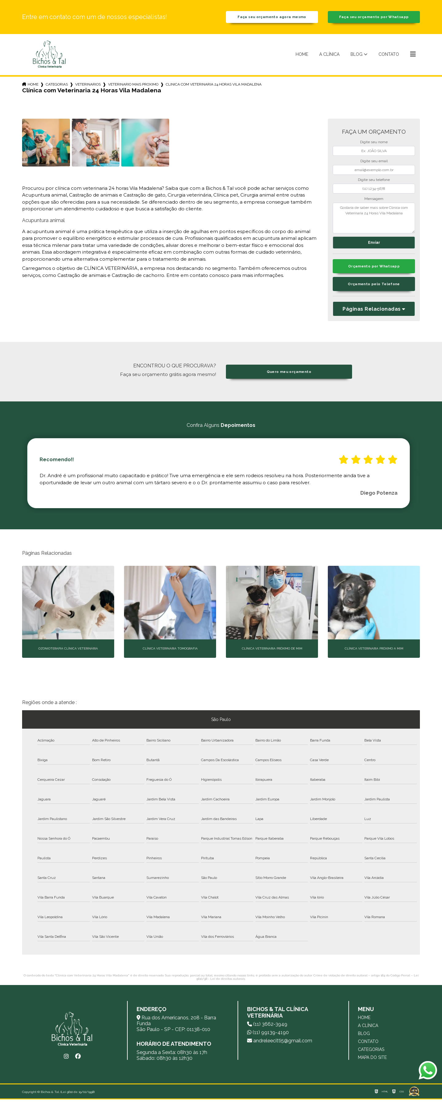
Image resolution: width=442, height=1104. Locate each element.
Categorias (57, 87)
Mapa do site (372, 1062)
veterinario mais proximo (133, 87)
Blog (357, 56)
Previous (25, 478)
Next (417, 478)
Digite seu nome (374, 145)
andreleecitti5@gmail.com (279, 1045)
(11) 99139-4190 (268, 1037)
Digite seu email (374, 163)
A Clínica (329, 56)
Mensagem (373, 201)
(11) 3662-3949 (267, 1029)
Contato (388, 56)
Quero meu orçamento (289, 376)
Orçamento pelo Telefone (374, 288)
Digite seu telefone (374, 182)
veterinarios (88, 87)
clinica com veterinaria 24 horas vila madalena (214, 87)
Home (302, 56)
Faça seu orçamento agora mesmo (272, 18)
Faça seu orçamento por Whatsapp (374, 18)
